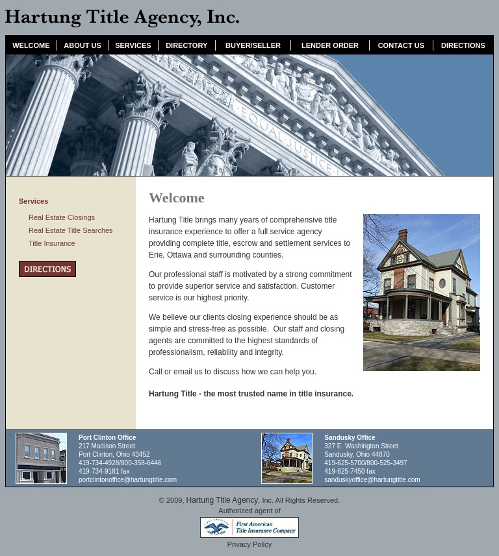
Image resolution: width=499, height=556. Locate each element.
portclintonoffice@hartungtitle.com (128, 479)
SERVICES (133, 45)
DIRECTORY (186, 45)
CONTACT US (401, 45)
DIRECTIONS (463, 45)
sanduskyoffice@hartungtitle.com (372, 479)
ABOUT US (82, 45)
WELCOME (30, 45)
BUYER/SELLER (253, 45)
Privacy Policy (249, 544)
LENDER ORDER (330, 45)
